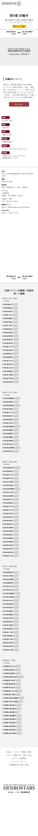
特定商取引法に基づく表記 (19, 765)
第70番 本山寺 (8, 586)
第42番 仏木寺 (8, 475)
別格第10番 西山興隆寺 (11, 698)
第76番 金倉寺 (8, 607)
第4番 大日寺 (8, 315)
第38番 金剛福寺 (9, 448)
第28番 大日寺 (8, 412)
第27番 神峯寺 (8, 409)
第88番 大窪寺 (8, 650)
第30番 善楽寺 (8, 419)
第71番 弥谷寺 (8, 590)
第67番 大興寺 (8, 576)
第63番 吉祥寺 (8, 549)
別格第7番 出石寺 (9, 687)
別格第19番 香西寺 (10, 730)
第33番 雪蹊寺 (8, 430)
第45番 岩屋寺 (8, 485)
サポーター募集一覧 (13, 755)
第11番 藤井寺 (8, 339)
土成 (3, 201)
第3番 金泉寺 (8, 311)
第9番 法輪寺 (8, 332)
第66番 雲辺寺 (8, 572)
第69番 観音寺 (8, 583)
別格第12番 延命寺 (10, 705)
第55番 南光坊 (8, 520)
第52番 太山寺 (8, 510)
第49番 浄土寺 (8, 499)
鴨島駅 (4, 195)
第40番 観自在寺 (9, 468)
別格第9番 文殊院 (9, 694)
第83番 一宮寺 (8, 632)
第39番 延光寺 (8, 451)
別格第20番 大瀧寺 (10, 733)
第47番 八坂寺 (8, 492)
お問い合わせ (27, 755)
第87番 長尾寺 (8, 646)
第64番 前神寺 (8, 552)
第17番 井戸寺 (8, 361)
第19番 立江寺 (8, 368)
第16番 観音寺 (8, 357)
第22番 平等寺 (8, 378)
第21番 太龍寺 (8, 375)
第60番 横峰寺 (8, 538)
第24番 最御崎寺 (9, 398)
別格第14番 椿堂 (9, 712)
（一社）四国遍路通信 (22, 792)
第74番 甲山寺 (8, 600)
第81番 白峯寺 (8, 625)
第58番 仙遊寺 (8, 531)
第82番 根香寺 (8, 629)
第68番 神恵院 (8, 579)
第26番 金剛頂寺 (9, 405)
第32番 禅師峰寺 (9, 426)
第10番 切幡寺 (29, 32)
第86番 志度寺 (8, 643)
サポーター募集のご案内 (22, 752)
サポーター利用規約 (19, 758)
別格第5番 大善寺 (9, 680)
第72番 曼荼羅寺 (9, 593)
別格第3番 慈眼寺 (9, 673)
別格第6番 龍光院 (9, 684)
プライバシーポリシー (19, 761)
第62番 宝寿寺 (8, 545)
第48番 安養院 (8, 496)
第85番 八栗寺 (8, 639)
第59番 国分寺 (8, 535)
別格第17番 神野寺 (10, 723)
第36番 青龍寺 (8, 441)
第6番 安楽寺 (8, 322)
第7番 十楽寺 (8, 325)
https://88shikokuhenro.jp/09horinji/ (16, 207)
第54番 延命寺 (8, 517)
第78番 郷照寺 (8, 615)
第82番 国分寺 (8, 622)
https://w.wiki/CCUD (10, 212)
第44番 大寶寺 (8, 482)
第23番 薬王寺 (8, 382)
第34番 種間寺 (8, 433)
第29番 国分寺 (8, 416)
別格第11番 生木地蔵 (10, 701)
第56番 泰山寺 (8, 524)
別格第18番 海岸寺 (10, 726)
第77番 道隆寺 (8, 611)
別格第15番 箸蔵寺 (10, 716)
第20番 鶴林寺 (8, 371)
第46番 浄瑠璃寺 (9, 489)
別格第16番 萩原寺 (10, 719)
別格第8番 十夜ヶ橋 (10, 691)
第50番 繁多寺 (8, 503)
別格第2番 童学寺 (9, 670)
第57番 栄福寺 (8, 527)
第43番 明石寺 (8, 478)
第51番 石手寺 (8, 506)
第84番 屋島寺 (8, 636)
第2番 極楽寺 (8, 308)
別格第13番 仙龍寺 (10, 709)
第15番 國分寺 (8, 354)
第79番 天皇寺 (8, 618)
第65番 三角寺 (8, 556)
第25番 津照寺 (8, 402)
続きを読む (19, 104)
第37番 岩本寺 (8, 444)
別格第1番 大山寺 (9, 666)
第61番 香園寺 (8, 542)
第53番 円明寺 (8, 513)
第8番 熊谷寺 (9, 32)
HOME (9, 752)
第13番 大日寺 (8, 347)
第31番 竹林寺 (8, 423)
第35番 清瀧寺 (8, 437)
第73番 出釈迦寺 (9, 597)
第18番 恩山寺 (8, 364)
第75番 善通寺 (8, 604)
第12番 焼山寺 (8, 343)
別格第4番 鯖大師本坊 (11, 677)
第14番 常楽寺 (8, 350)
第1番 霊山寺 (8, 304)
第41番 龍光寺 (8, 471)
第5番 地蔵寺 (8, 318)
